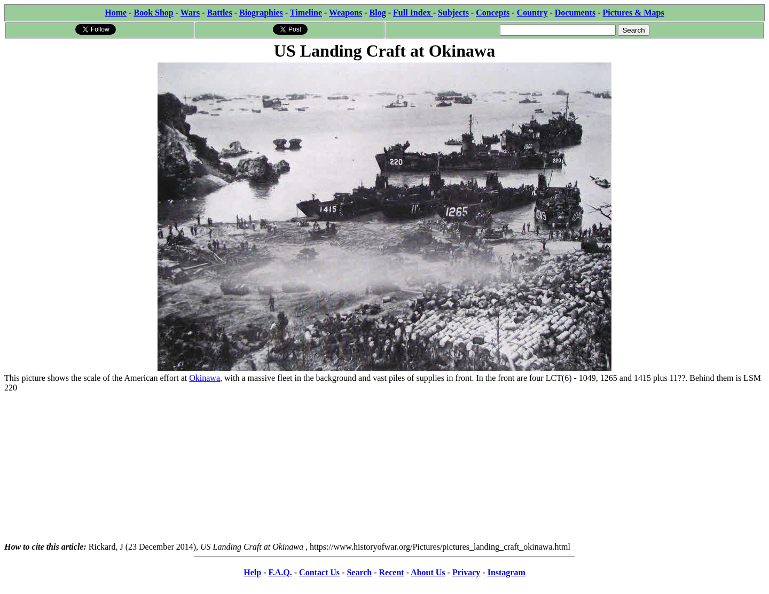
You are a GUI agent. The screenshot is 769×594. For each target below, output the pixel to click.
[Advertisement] (384, 467)
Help (252, 572)
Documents (575, 12)
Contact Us (319, 572)
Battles (219, 12)
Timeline (306, 12)
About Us (428, 572)
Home (116, 12)
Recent (391, 572)
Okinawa (204, 377)
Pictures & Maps (633, 12)
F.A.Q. (280, 572)
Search (359, 572)
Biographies (261, 12)
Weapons (345, 12)
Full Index (413, 12)
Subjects (453, 12)
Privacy (466, 572)
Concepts (492, 12)
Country (532, 12)
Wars (190, 12)
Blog (378, 12)
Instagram (506, 572)
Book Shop (153, 12)
